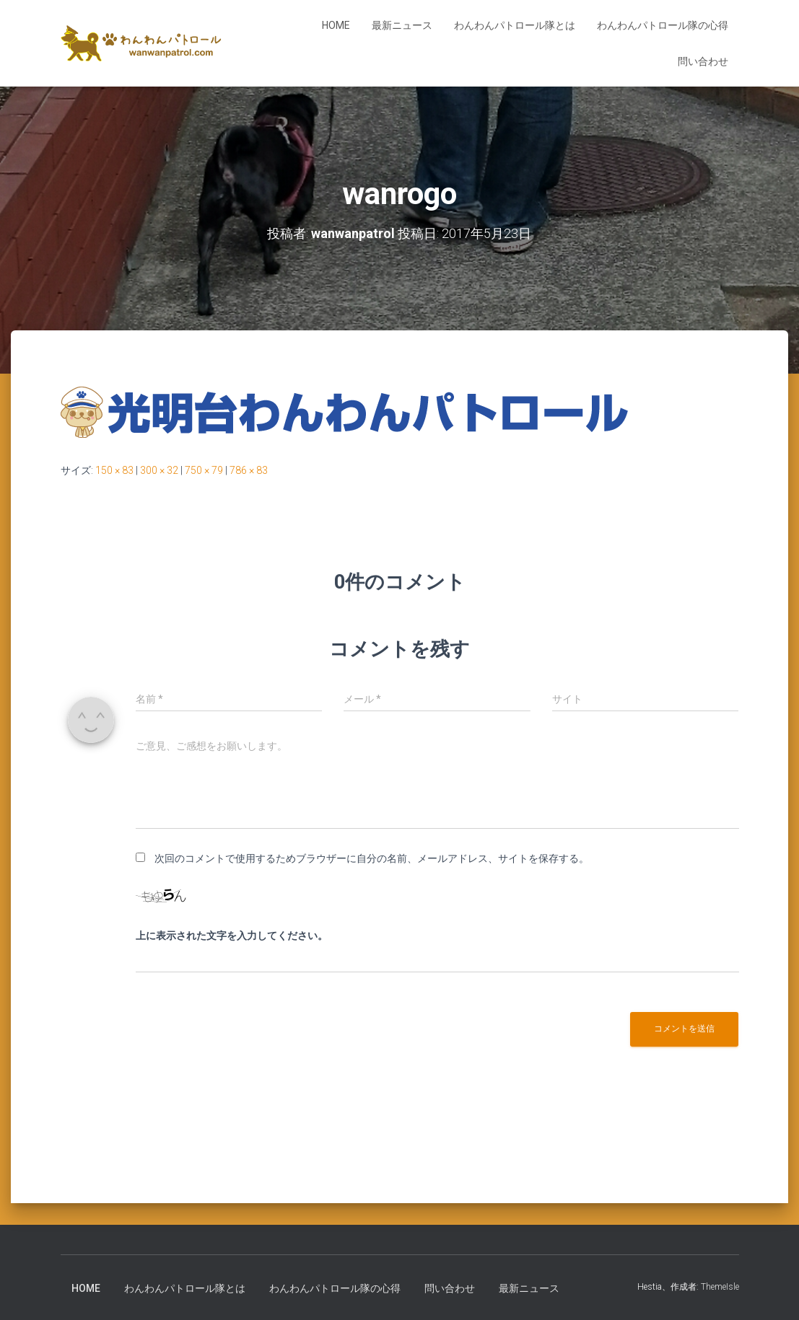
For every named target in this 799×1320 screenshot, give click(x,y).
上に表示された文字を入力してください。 (232, 935)
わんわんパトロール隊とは (514, 25)
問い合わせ (703, 61)
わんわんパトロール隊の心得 (662, 25)
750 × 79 (204, 470)
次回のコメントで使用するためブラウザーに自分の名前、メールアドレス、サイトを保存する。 (371, 858)
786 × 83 (249, 470)
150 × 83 (114, 470)
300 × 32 (159, 470)
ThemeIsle (720, 1287)
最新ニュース (402, 25)
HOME (336, 25)
